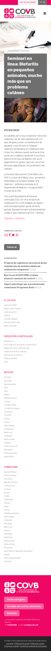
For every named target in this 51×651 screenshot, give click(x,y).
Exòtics (7, 496)
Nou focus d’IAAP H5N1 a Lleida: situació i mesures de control (23, 277)
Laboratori (8, 520)
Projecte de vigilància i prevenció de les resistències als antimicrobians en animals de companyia (25, 266)
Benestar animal (10, 398)
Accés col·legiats (16, 599)
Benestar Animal (10, 482)
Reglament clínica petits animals (16, 348)
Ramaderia (8, 450)
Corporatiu (8, 412)
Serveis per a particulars (18, 336)
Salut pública (9, 457)
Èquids (7, 419)
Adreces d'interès (10, 358)
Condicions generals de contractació (33, 646)
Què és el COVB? (10, 305)
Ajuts (6, 391)
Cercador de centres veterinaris (24, 606)
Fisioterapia (8, 500)
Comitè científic (10, 405)
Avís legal (9, 644)
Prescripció (8, 548)
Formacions (11, 467)
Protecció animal (10, 446)
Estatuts (7, 316)
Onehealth (8, 436)
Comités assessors (11, 319)
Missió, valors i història (12, 309)
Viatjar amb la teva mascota (15, 352)
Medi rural (8, 433)
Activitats (7, 381)
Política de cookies (37, 644)
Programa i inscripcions (14, 218)
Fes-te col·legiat (28, 2)
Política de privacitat (21, 644)
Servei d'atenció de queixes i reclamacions (20, 345)
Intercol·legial (9, 426)
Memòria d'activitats (12, 322)
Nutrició (7, 531)
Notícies (8, 372)
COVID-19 (7, 415)
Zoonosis (7, 562)
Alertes (6, 395)
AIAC (6, 388)
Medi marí (8, 527)
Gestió (6, 506)
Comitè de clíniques (11, 408)
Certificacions (9, 486)
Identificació (9, 341)
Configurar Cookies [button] (11, 646)
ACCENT (7, 377)
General (12, 247)
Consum (7, 489)
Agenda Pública (10, 472)
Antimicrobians (10, 475)
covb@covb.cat (31, 625)
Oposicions (8, 537)
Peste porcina (9, 541)
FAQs (6, 362)
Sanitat (6, 555)
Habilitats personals (11, 513)
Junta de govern (10, 312)
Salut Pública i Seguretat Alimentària (18, 551)
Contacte (12, 613)
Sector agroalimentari (12, 558)
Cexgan (7, 402)
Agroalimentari (10, 384)
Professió (7, 443)
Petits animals (9, 439)
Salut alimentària (10, 453)
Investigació (8, 429)
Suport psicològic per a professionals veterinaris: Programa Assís (24, 286)
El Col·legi (10, 300)
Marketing (8, 524)
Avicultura (8, 479)
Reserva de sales (10, 326)
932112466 (12, 625)
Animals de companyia (13, 355)
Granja (6, 510)
